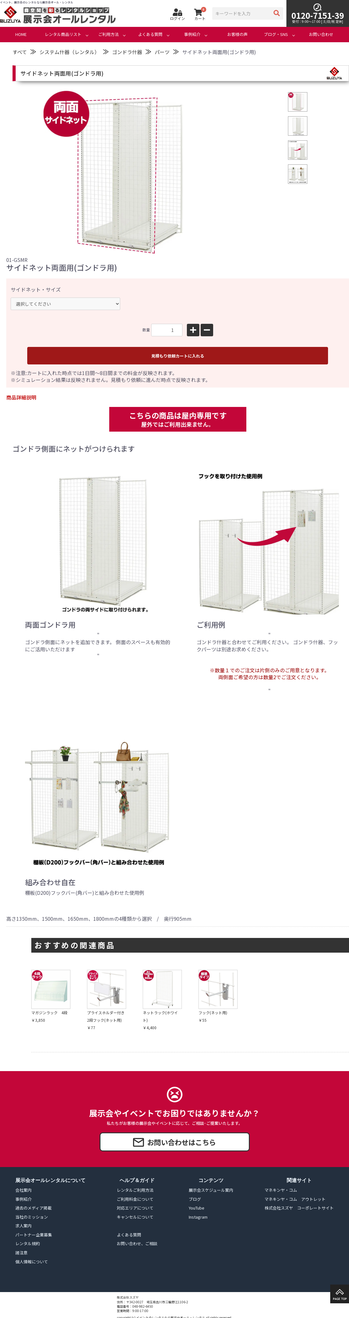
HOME (21, 34)
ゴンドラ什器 (127, 52)
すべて (20, 52)
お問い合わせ (321, 34)
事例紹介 (192, 34)
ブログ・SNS (276, 34)
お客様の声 (237, 34)
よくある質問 (150, 34)
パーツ (162, 52)
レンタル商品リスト (63, 34)
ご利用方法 (108, 34)
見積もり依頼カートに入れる (177, 356)
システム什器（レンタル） (69, 52)
